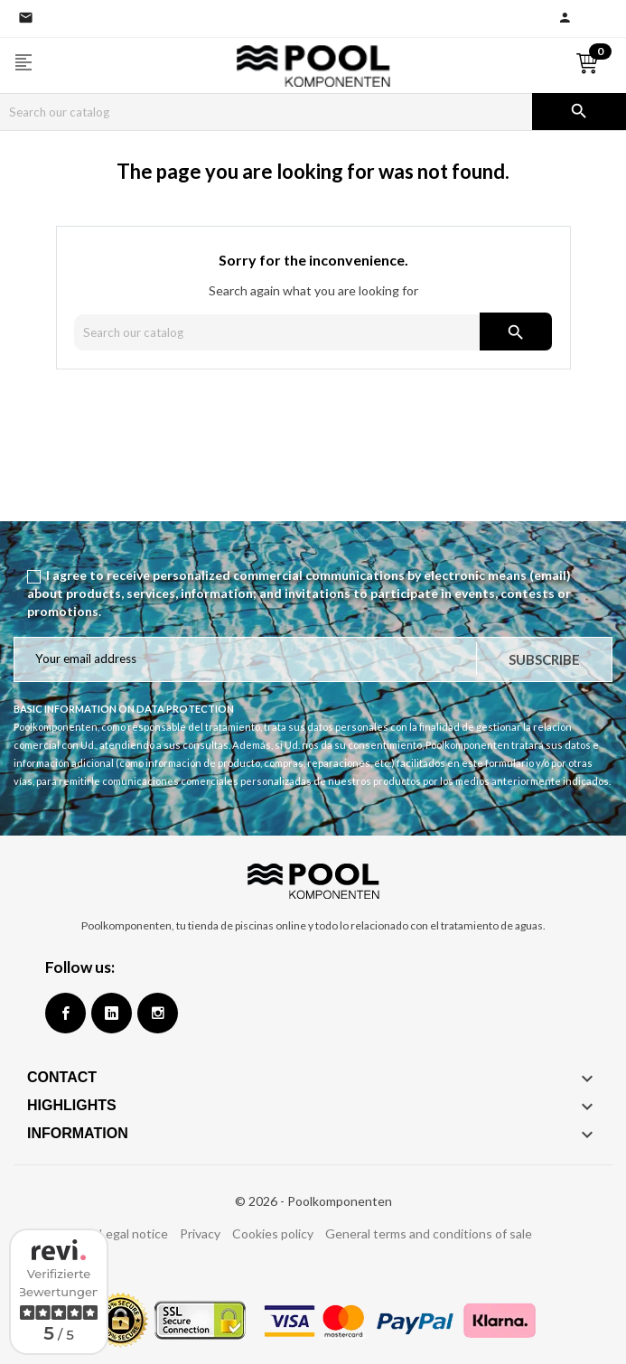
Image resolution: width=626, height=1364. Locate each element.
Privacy (200, 1233)
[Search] (266, 112)
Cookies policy (272, 1233)
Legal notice (133, 1233)
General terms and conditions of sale (428, 1233)
